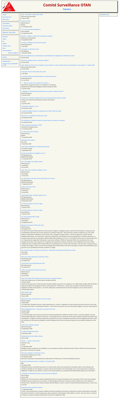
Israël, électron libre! (26, 292)
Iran (3, 41)
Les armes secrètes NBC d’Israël (30, 216)
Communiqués (6, 23)
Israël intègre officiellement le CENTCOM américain (35, 146)
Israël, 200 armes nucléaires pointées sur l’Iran (34, 170)
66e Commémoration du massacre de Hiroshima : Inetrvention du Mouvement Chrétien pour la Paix (48, 250)
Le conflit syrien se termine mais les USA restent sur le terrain (38, 178)
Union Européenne (7, 50)
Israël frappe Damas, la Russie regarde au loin (34, 195)
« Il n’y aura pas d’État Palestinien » (31, 29)
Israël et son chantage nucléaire (30, 325)
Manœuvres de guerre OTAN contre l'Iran (32, 225)
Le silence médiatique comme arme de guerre (33, 42)
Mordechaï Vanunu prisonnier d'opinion (32, 387)
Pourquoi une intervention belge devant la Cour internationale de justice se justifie (43, 98)
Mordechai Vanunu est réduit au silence (32, 336)
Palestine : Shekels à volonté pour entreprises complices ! (37, 36)
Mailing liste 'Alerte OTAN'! (9, 32)
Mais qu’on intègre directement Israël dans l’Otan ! (35, 256)
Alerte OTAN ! (6, 19)
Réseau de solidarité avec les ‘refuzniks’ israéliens (35, 60)
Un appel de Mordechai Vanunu (29, 331)
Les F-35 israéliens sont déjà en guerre (32, 161)
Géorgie (4, 43)
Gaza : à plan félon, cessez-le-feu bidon (32, 14)
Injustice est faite (25, 21)
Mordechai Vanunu (105, 14)
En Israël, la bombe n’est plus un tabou (32, 203)
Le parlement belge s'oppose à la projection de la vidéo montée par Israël (41, 111)
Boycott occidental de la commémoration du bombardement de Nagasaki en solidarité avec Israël (47, 55)
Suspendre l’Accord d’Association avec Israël (33, 71)
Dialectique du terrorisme (28, 140)
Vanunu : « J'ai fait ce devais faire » (31, 341)
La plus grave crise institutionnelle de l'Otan (33, 263)
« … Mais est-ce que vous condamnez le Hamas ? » (35, 83)
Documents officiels (7, 25)
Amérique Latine (7, 46)
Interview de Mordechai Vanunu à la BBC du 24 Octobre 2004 (38, 361)
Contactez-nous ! (7, 61)
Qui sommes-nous (7, 17)
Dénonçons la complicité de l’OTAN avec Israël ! (34, 115)
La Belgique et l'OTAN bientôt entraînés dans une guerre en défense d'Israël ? (42, 91)
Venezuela (5, 36)
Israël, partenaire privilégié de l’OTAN (31, 125)
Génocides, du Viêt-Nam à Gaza (30, 49)
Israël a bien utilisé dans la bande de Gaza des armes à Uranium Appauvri (41, 278)
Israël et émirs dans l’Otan (28, 187)
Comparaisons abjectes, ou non (30, 106)
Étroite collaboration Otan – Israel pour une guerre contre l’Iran (38, 309)
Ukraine (4, 39)
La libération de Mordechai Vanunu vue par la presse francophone (39, 373)
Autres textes (6, 28)
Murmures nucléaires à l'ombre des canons (33, 353)
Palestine (67, 9)
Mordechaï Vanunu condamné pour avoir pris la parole (36, 299)
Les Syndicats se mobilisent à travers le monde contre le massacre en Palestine (43, 120)
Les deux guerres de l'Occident (29, 131)
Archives (5, 57)
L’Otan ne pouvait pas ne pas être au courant (33, 270)
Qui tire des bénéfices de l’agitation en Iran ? (33, 153)
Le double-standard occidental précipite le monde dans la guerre (38, 76)
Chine (4, 48)
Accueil (4, 14)
